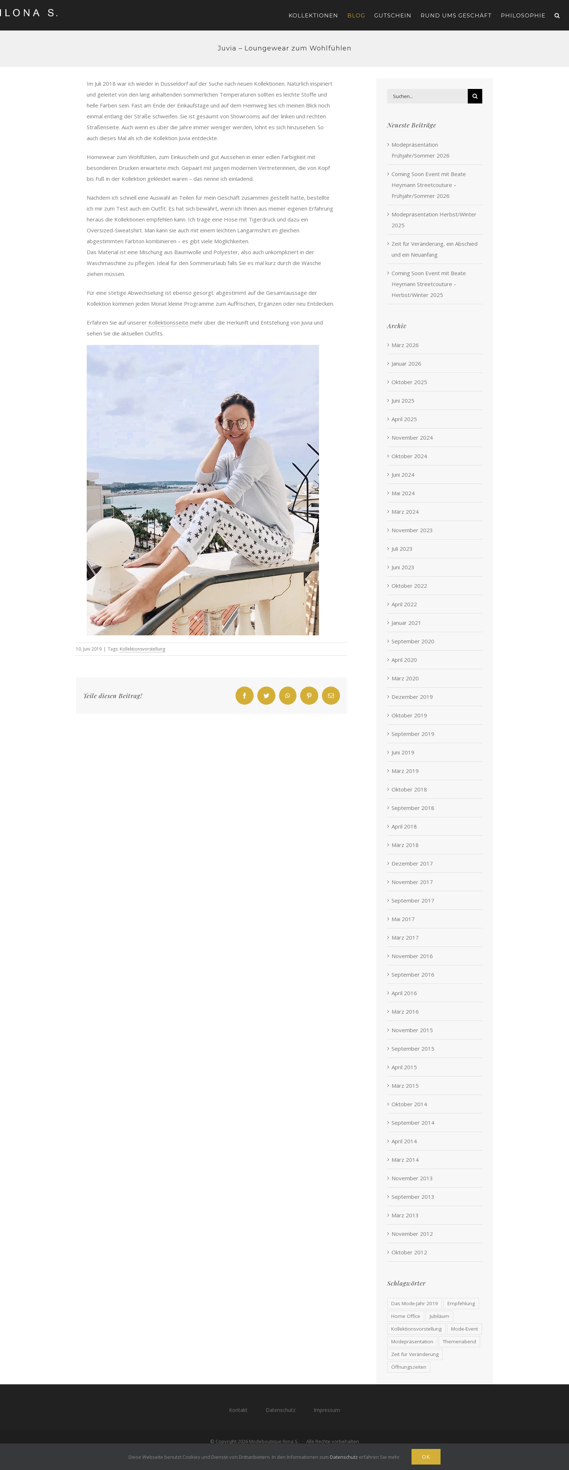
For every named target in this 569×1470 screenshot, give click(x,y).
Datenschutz (280, 1409)
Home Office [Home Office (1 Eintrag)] (405, 1316)
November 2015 (412, 1030)
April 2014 (404, 1141)
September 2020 (413, 641)
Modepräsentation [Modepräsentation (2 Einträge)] (412, 1341)
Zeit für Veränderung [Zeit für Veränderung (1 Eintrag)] (415, 1354)
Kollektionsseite (168, 322)
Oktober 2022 (409, 585)
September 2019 (413, 733)
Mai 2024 (403, 493)
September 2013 (413, 1196)
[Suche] (475, 96)
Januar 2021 (406, 622)
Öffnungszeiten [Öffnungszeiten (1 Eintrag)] (408, 1367)
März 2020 (405, 678)
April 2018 (404, 826)
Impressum (327, 1409)
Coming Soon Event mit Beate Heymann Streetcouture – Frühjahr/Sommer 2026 (429, 184)
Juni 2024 (403, 474)
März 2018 (405, 844)
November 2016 (412, 956)
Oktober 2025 (409, 382)
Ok (426, 1456)
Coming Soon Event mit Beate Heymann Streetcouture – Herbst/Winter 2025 (429, 283)
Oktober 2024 (409, 456)
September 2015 (413, 1048)
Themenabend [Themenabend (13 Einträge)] (459, 1341)
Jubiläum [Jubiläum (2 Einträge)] (439, 1316)
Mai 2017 (403, 919)
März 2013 (405, 1215)
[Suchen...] (427, 96)
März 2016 (405, 1011)
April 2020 (404, 659)
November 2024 (412, 437)
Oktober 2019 (409, 715)
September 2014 (413, 1122)
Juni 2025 (403, 400)
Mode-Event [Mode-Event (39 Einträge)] (464, 1329)
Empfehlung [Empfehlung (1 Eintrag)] (461, 1303)
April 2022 (404, 604)
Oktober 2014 (409, 1104)
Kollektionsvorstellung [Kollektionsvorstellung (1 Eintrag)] (416, 1329)
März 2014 (405, 1159)
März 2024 (405, 511)
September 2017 (413, 900)
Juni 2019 (403, 752)
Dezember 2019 (412, 696)
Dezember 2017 (412, 863)
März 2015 (405, 1085)
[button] (557, 15)
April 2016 (404, 993)
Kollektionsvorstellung (142, 649)
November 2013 (412, 1178)
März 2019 (405, 770)
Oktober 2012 (409, 1252)
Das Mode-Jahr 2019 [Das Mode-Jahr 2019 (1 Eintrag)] (414, 1303)
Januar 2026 (406, 363)
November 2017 (412, 881)
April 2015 (404, 1067)
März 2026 (405, 345)
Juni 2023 (403, 567)
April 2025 (404, 419)
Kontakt (238, 1409)
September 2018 (413, 807)
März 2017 (405, 937)
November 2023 (412, 530)
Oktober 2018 (409, 789)
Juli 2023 (402, 548)
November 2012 (412, 1233)
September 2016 (413, 974)
